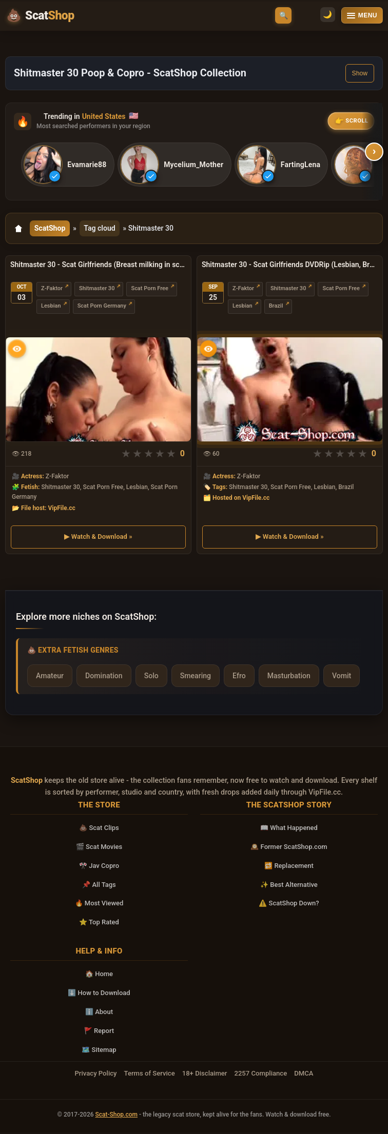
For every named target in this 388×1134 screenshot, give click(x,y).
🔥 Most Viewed (99, 905)
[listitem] (68, 165)
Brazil (276, 308)
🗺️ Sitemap (99, 1051)
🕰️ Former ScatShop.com (288, 849)
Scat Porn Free (149, 291)
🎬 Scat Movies (99, 849)
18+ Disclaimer (204, 1075)
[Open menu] (362, 15)
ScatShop (50, 230)
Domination (104, 678)
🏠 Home (99, 976)
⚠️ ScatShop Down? (289, 905)
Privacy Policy (95, 1075)
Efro (239, 678)
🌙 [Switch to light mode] (306, 15)
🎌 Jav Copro (99, 867)
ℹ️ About (99, 1014)
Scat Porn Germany (101, 308)
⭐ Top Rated (99, 924)
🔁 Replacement (289, 867)
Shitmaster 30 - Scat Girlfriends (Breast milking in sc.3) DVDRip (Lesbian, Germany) (98, 266)
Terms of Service (149, 1075)
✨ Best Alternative (289, 886)
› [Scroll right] (374, 152)
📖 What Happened (289, 830)
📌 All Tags (99, 886)
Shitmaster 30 (96, 291)
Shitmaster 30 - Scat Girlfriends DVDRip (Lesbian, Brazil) (290, 266)
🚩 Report (99, 1032)
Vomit (341, 678)
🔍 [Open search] (283, 15)
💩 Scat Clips (99, 830)
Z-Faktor (52, 291)
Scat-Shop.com (116, 1116)
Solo (151, 678)
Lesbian (51, 308)
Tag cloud (102, 230)
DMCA (303, 1075)
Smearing (195, 678)
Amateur (50, 678)
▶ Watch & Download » (98, 538)
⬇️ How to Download (99, 995)
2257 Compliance (260, 1075)
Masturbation (289, 678)
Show (359, 73)
